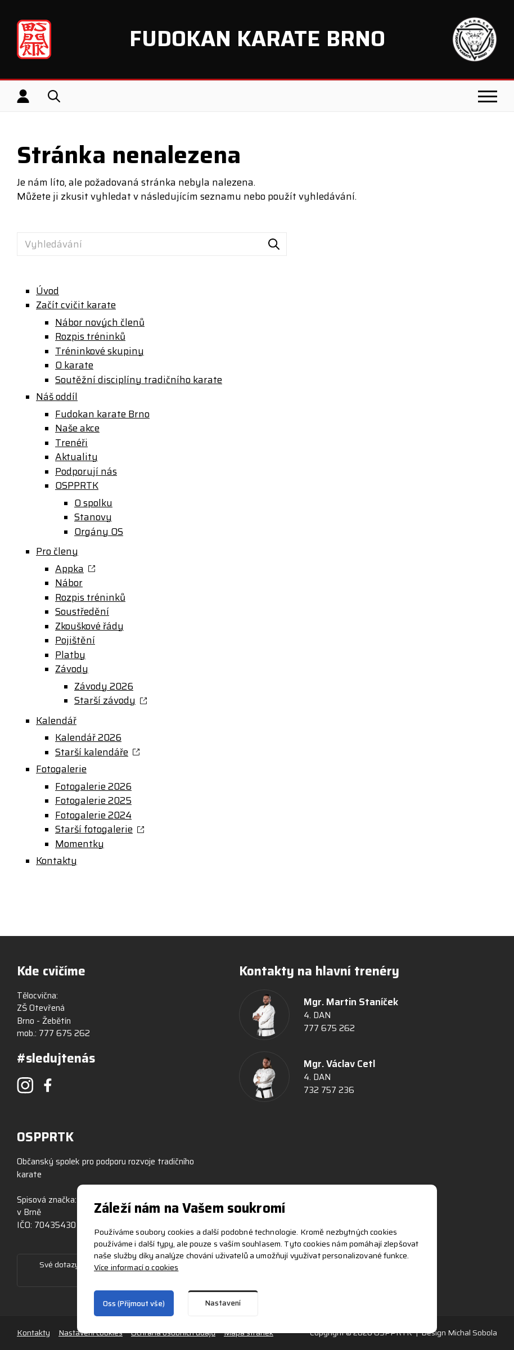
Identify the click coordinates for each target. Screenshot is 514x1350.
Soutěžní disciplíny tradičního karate (138, 380)
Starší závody (105, 701)
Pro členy (57, 551)
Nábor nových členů (100, 323)
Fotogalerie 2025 (93, 801)
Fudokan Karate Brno (257, 39)
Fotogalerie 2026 (93, 787)
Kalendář (56, 721)
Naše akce (77, 428)
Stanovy (93, 517)
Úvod (47, 291)
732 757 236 (329, 1090)
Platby (70, 655)
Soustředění (82, 612)
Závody (71, 669)
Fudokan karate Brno (102, 414)
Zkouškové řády (89, 626)
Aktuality (76, 457)
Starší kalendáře (91, 752)
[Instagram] (25, 1085)
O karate (74, 365)
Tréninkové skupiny (99, 351)
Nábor (69, 583)
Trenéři (71, 443)
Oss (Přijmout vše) (134, 1304)
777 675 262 (64, 1033)
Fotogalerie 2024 (93, 815)
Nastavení (223, 1303)
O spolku (93, 503)
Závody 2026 (103, 687)
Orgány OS (98, 532)
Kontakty (56, 861)
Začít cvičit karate (76, 305)
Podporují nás (86, 472)
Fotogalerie (61, 769)
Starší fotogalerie (94, 829)
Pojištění (75, 640)
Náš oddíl (57, 397)
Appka (69, 569)
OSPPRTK (76, 486)
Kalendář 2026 (88, 738)
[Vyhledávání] (152, 244)
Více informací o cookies (136, 1267)
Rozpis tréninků (90, 337)
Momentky (79, 844)
